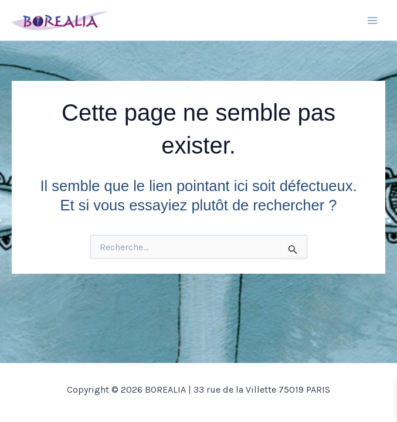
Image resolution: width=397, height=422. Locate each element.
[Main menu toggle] (372, 20)
